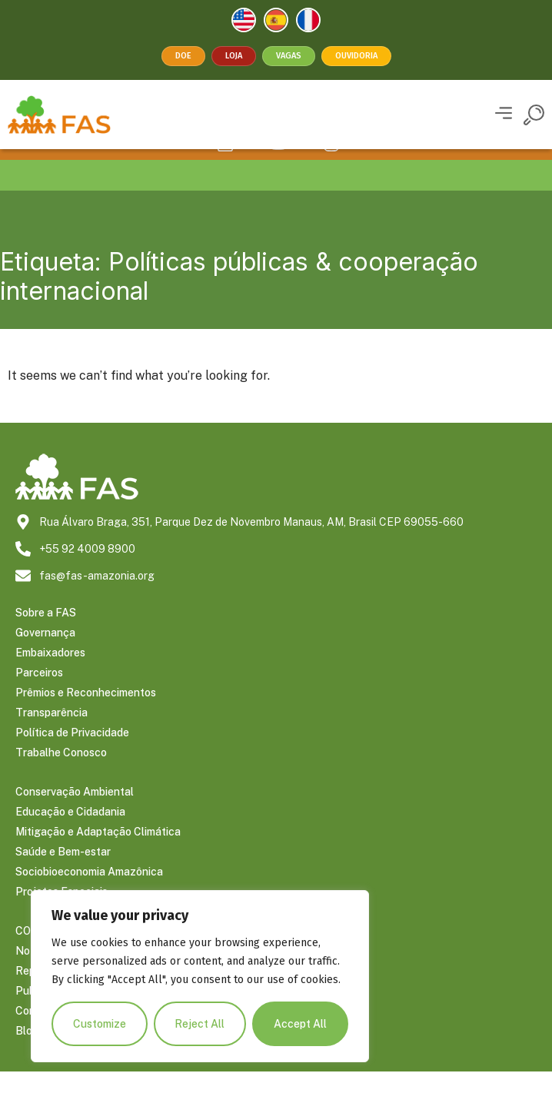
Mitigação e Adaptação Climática (98, 853)
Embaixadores (50, 674)
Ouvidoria (356, 56)
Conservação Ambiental (74, 813)
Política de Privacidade (72, 754)
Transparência (51, 734)
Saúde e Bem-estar (63, 873)
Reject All (200, 1024)
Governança (45, 654)
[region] (200, 976)
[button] (503, 115)
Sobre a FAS (45, 634)
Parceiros (39, 694)
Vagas (288, 56)
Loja (233, 56)
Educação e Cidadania (70, 833)
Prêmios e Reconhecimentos (85, 714)
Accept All (300, 1024)
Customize (99, 1024)
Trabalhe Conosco (61, 774)
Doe (183, 56)
